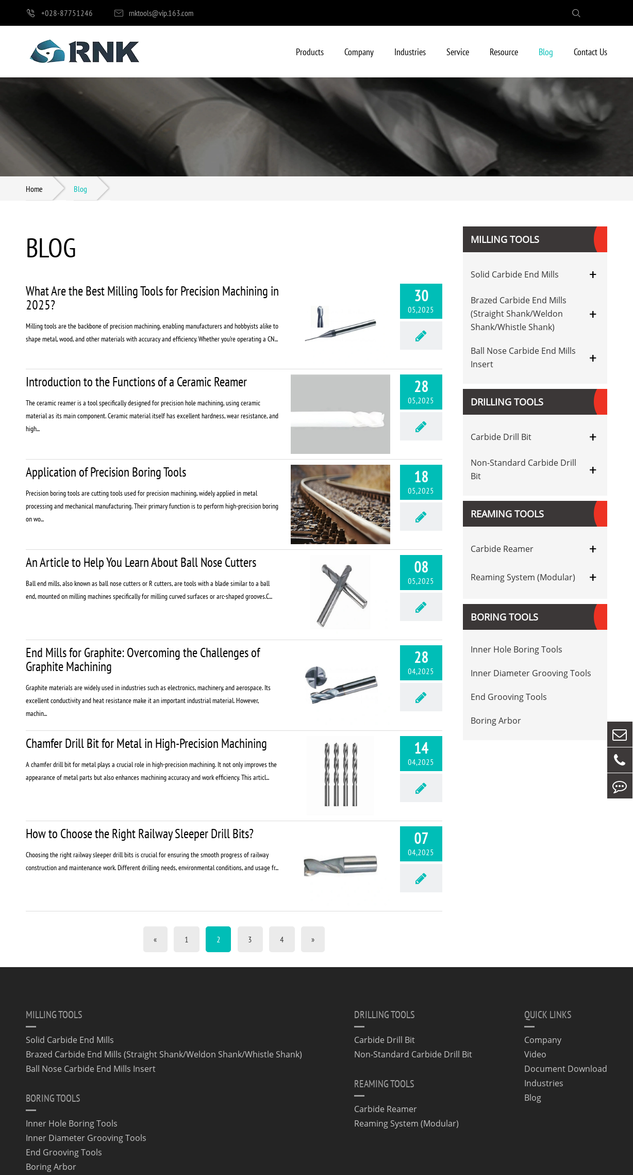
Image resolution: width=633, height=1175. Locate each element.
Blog (546, 51)
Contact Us (590, 51)
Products (310, 51)
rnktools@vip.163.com (153, 13)
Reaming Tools (507, 514)
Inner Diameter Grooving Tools (531, 673)
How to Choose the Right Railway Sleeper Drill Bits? (140, 786)
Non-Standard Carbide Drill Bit (523, 470)
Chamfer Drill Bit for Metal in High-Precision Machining (146, 704)
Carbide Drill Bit (501, 437)
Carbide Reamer (502, 548)
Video (535, 998)
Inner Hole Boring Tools (516, 650)
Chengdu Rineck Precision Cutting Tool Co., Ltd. (126, 1160)
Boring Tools (504, 617)
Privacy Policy (409, 1160)
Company (359, 51)
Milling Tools (505, 240)
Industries (410, 51)
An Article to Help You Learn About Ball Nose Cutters (141, 537)
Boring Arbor (496, 721)
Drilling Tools (507, 402)
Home (34, 188)
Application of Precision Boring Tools (106, 455)
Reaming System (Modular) (523, 577)
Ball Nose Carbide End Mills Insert (523, 358)
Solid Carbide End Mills (515, 274)
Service (457, 51)
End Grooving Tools (509, 697)
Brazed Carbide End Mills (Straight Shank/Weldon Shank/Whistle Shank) (519, 314)
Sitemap (353, 1160)
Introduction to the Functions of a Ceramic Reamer (136, 373)
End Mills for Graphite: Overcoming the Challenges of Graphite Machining (143, 626)
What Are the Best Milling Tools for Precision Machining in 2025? (152, 298)
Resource (504, 51)
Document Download (565, 1013)
